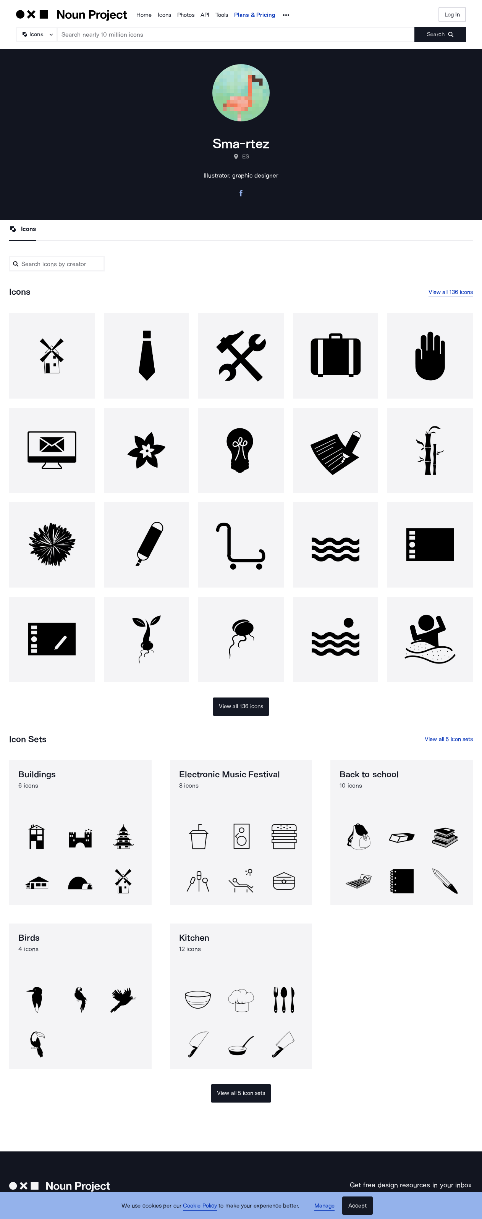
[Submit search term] (440, 34)
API (205, 14)
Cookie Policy (200, 1205)
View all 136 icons (451, 292)
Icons (164, 14)
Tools (221, 14)
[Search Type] (36, 34)
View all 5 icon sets (449, 739)
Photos (185, 14)
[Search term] (236, 34)
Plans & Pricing (254, 14)
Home (144, 14)
